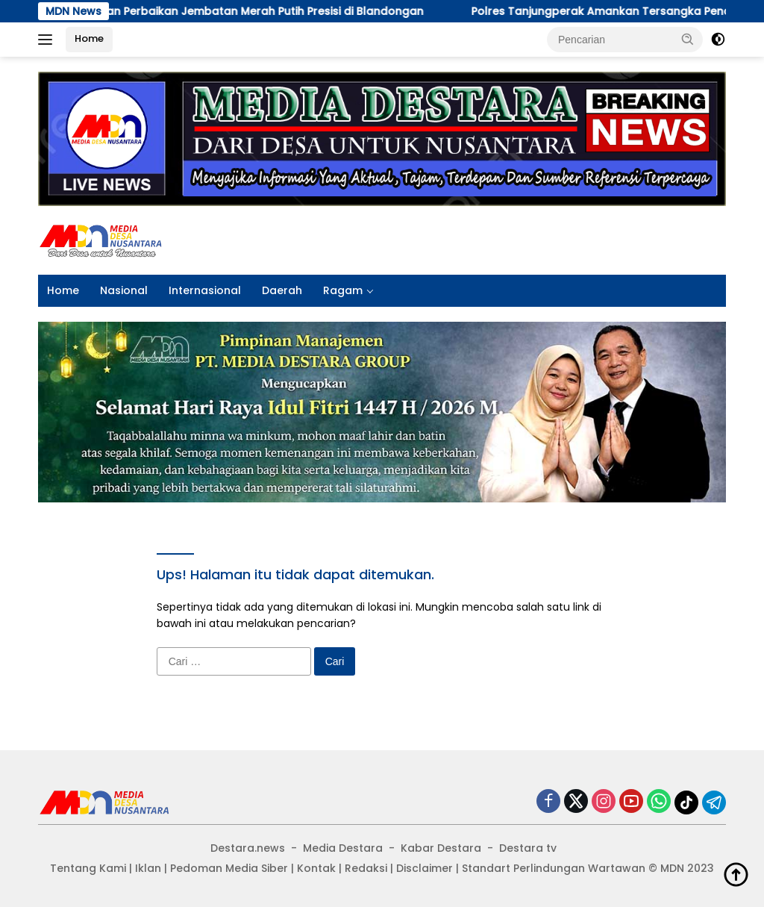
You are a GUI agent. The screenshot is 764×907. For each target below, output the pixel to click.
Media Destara (343, 848)
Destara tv (528, 848)
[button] (688, 39)
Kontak (316, 868)
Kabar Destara (441, 848)
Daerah (282, 290)
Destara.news (247, 848)
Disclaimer (424, 868)
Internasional (205, 290)
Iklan (148, 868)
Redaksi (366, 868)
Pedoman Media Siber (229, 868)
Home (89, 38)
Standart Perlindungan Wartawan (553, 868)
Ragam (343, 290)
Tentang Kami (88, 868)
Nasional (124, 290)
